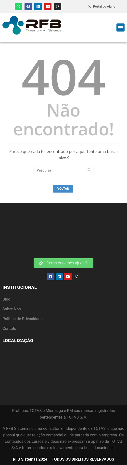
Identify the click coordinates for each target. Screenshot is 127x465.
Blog (6, 299)
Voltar (63, 188)
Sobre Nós (11, 309)
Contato (9, 328)
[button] (120, 27)
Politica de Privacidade (22, 318)
